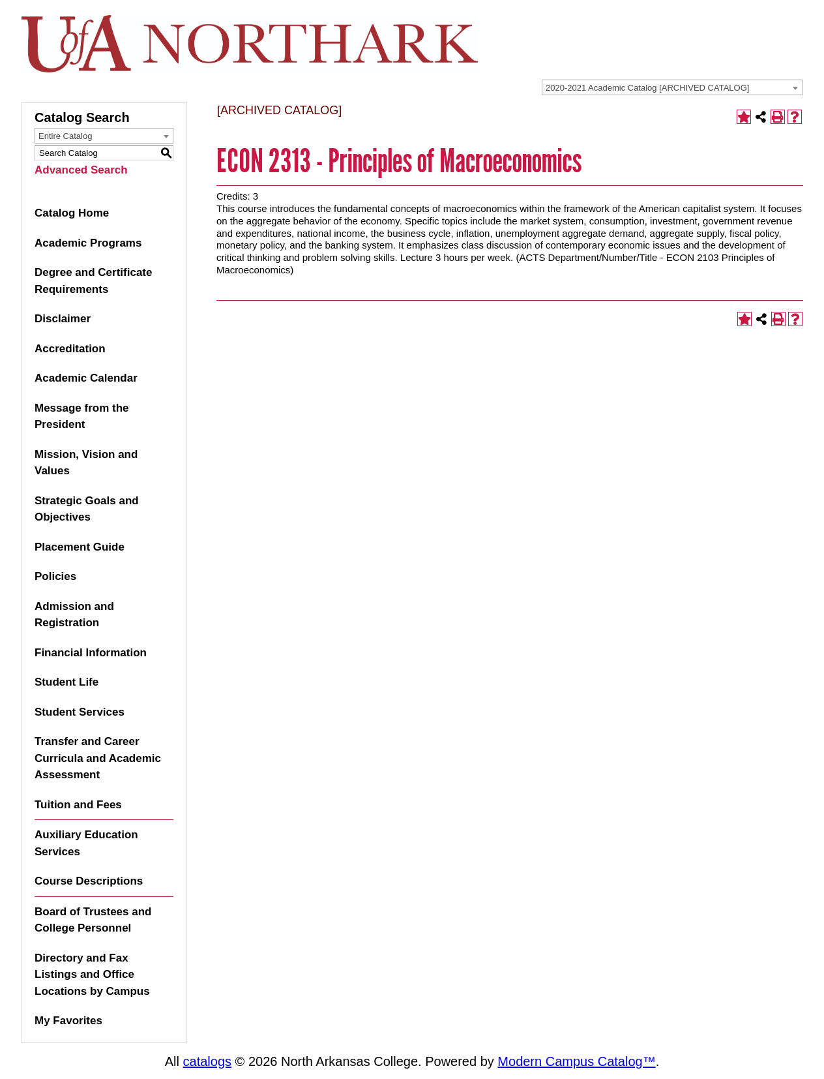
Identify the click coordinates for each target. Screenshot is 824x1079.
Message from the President (82, 416)
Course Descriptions (89, 881)
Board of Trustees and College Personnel (93, 920)
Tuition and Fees (78, 804)
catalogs (207, 1061)
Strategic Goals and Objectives (87, 509)
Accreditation (70, 348)
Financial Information (91, 652)
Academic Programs (88, 243)
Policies (55, 576)
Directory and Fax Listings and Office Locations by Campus (92, 974)
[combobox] (672, 87)
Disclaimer (63, 318)
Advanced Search (81, 170)
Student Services (80, 712)
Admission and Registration (74, 615)
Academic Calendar (86, 378)
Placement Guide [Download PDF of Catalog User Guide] (80, 547)
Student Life (66, 682)
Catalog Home (72, 213)
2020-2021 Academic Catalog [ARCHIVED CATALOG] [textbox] (647, 88)
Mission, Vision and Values (86, 463)
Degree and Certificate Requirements (93, 281)
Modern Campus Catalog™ (576, 1061)
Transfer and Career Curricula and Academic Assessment (98, 758)
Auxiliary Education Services (86, 843)
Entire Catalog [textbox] (65, 136)
